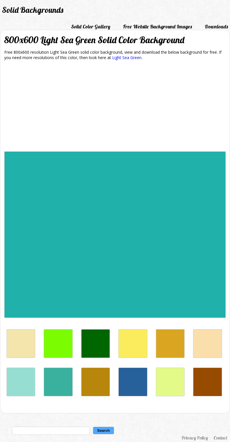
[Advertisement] (115, 107)
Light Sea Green (126, 57)
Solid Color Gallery (90, 26)
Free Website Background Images (157, 26)
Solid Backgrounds (32, 10)
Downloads (216, 26)
